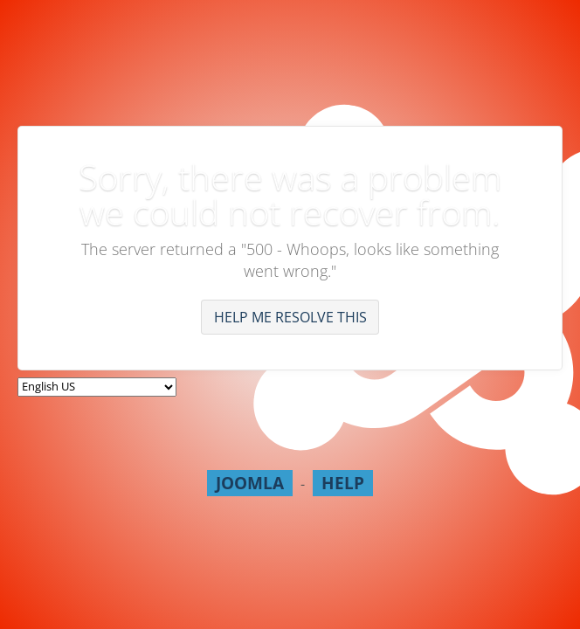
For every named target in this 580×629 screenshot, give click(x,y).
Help (342, 482)
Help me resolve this (290, 317)
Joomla (250, 482)
